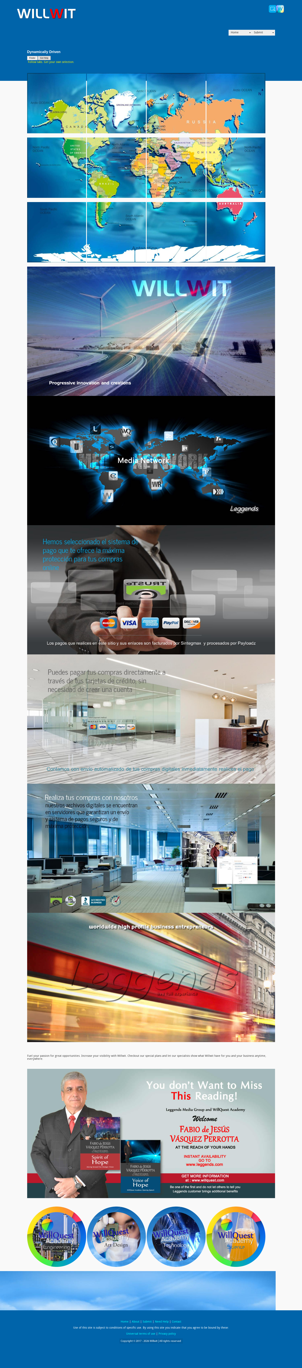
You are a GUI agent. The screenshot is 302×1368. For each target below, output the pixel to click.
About (135, 1321)
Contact (176, 1321)
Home (235, 32)
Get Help (44, 58)
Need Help (162, 1321)
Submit (258, 32)
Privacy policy (167, 1333)
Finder (32, 58)
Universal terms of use (140, 1333)
